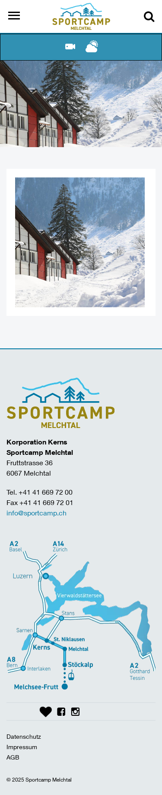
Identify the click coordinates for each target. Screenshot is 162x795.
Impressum (21, 746)
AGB (12, 757)
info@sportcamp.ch (36, 513)
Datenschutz (23, 736)
